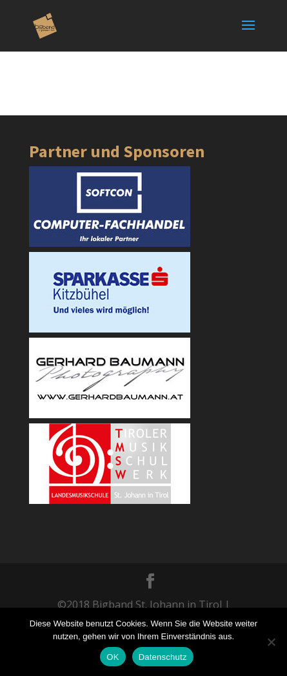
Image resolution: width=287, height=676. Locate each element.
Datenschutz (163, 657)
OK (112, 657)
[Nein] (270, 641)
